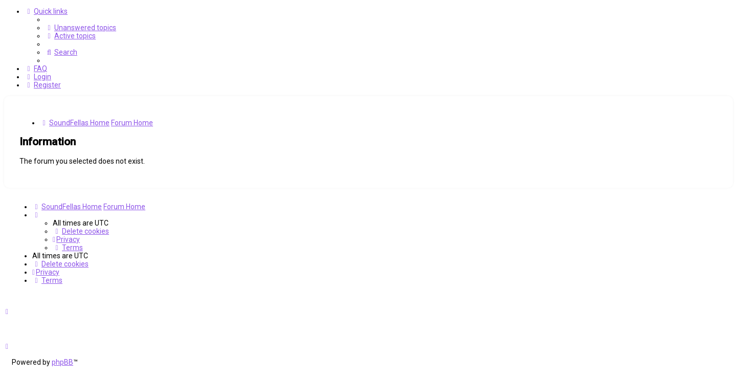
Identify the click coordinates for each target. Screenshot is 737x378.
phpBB (62, 362)
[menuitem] (80, 28)
